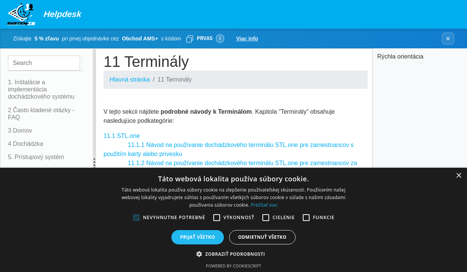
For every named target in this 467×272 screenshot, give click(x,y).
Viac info (247, 39)
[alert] (233, 220)
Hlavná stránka (129, 79)
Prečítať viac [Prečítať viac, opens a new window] (264, 205)
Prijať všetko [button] (197, 237)
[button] (233, 254)
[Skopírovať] (189, 38)
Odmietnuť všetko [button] (262, 237)
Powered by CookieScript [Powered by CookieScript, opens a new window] (233, 266)
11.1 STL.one (121, 136)
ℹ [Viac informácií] (219, 38)
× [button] (458, 176)
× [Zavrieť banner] (448, 38)
